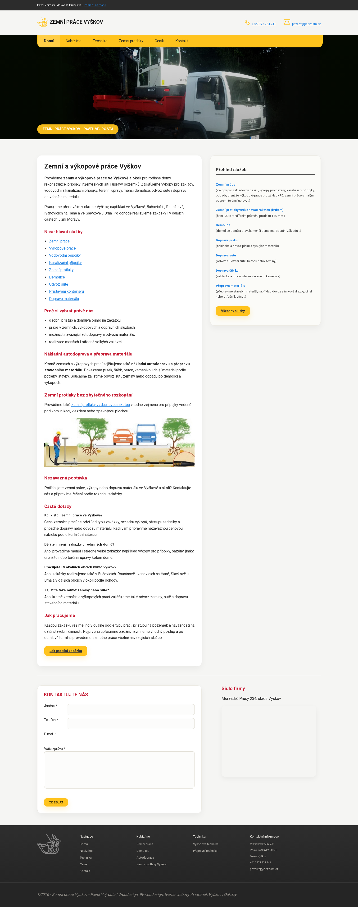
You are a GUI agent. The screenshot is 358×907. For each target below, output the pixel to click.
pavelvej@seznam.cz (306, 24)
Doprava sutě (226, 255)
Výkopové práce (62, 248)
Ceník (159, 41)
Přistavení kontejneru (66, 291)
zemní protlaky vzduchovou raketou (100, 404)
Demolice (57, 277)
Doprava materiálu (64, 298)
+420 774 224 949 (264, 24)
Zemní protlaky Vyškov (151, 864)
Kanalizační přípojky (65, 262)
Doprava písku (227, 240)
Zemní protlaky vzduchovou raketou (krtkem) (250, 210)
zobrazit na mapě (95, 5)
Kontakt (181, 41)
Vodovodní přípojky (65, 255)
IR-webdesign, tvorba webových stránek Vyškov (181, 894)
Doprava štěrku (227, 270)
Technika (100, 41)
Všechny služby (233, 311)
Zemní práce (59, 241)
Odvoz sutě (58, 284)
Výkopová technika (205, 844)
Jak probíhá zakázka (66, 651)
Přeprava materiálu (230, 285)
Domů (49, 41)
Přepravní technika (205, 850)
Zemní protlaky (131, 41)
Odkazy (230, 894)
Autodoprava (145, 857)
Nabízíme (74, 41)
